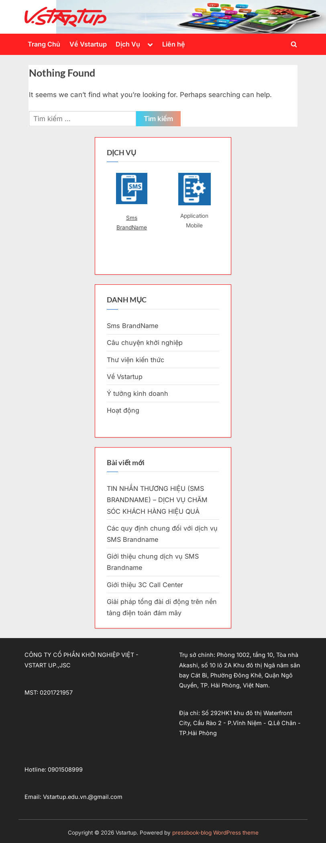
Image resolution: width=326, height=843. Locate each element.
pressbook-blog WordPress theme (215, 832)
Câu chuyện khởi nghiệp (145, 342)
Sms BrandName (131, 223)
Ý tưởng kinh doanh (137, 393)
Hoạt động (123, 410)
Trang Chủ (44, 44)
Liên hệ (173, 44)
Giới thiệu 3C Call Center (145, 585)
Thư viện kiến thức (135, 360)
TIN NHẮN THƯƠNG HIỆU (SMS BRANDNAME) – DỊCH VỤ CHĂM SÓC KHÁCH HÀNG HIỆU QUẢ (157, 499)
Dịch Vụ (128, 44)
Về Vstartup (88, 44)
